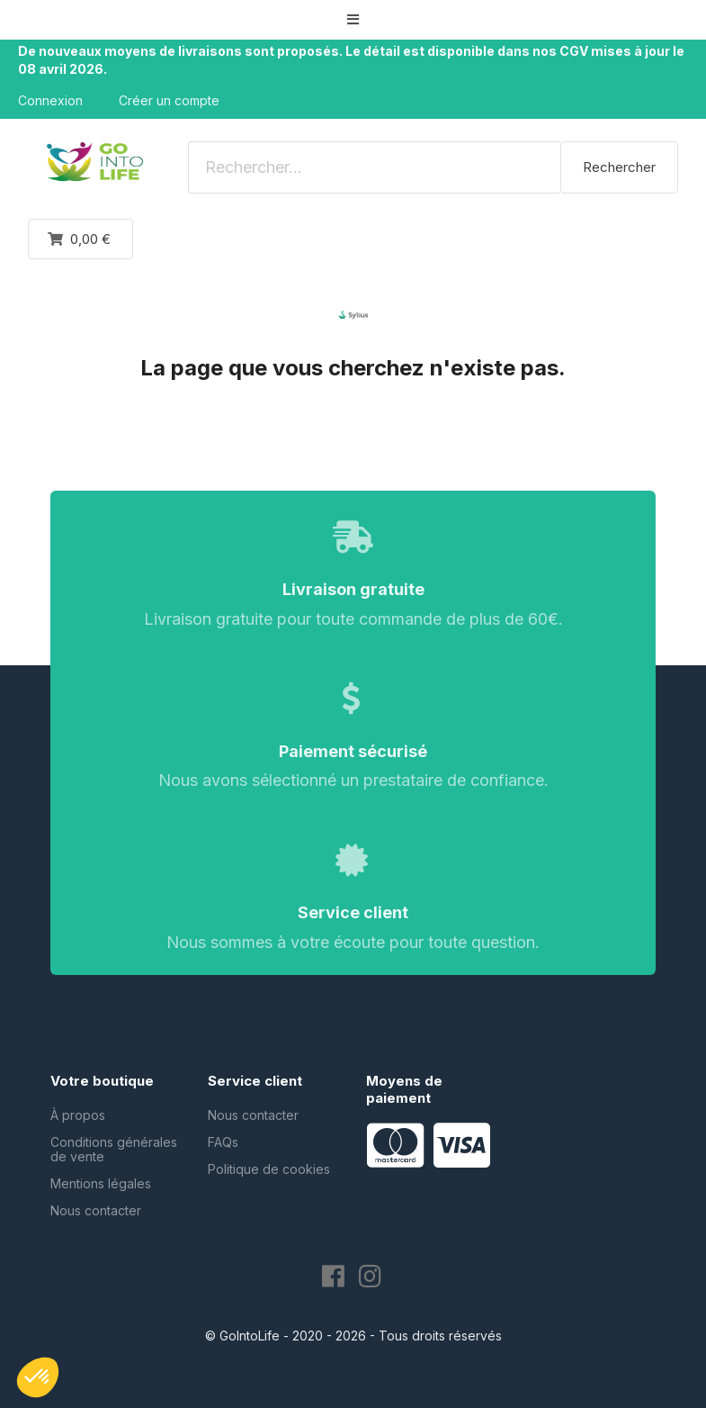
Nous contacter (95, 1210)
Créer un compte (169, 100)
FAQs (223, 1142)
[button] (353, 19)
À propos (77, 1115)
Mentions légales (100, 1183)
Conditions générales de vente (113, 1149)
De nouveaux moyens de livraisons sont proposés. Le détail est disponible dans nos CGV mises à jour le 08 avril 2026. (351, 60)
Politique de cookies (269, 1169)
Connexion (50, 100)
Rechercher (619, 167)
